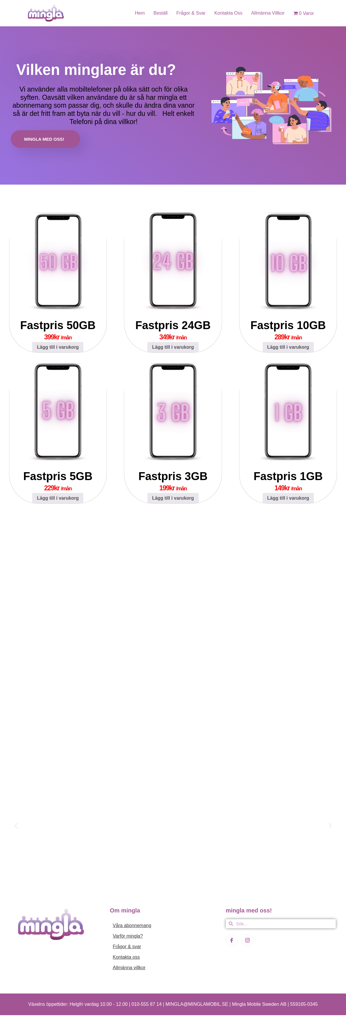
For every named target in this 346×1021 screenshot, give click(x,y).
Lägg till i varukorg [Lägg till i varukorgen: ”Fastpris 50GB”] (58, 347)
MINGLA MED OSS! (44, 139)
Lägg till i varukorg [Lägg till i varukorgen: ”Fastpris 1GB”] (288, 498)
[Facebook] (231, 940)
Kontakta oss (228, 13)
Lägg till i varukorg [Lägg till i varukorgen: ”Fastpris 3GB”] (173, 498)
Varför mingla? (128, 936)
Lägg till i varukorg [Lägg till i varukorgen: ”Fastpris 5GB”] (58, 498)
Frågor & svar (191, 13)
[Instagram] (247, 940)
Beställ (161, 13)
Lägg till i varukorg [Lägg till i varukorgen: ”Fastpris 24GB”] (173, 347)
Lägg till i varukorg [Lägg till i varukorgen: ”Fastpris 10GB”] (288, 347)
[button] (16, 825)
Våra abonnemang (132, 925)
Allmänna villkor (268, 13)
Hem (140, 13)
